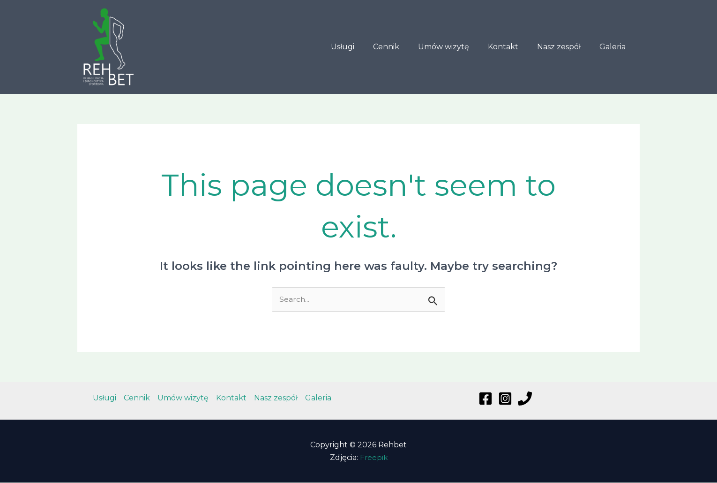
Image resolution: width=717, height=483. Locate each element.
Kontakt (512, 46)
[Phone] (525, 399)
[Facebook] (485, 399)
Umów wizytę (456, 46)
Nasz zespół (564, 46)
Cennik (403, 46)
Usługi (363, 46)
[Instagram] (505, 399)
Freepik (373, 457)
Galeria (614, 46)
